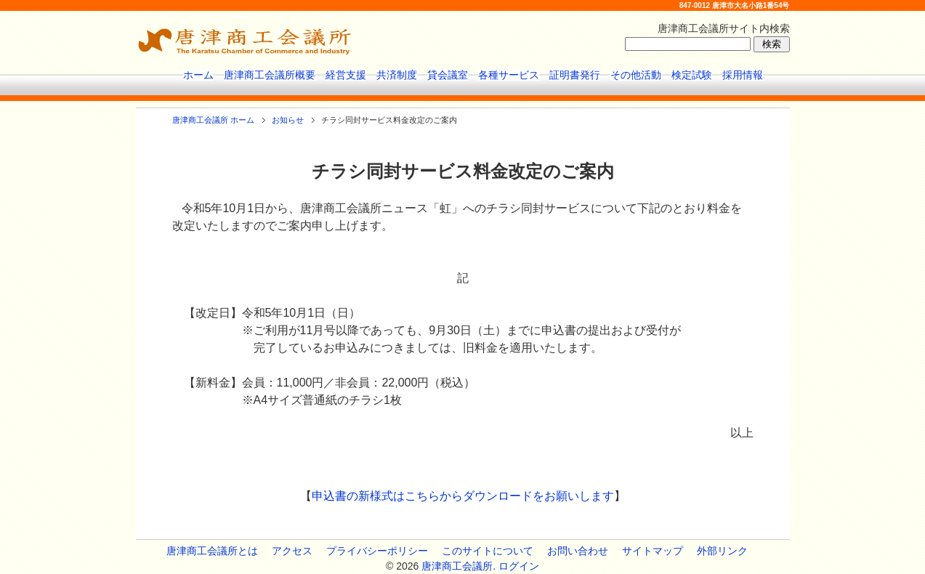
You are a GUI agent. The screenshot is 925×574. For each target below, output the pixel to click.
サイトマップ (652, 551)
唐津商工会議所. (458, 566)
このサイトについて (487, 551)
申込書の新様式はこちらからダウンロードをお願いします (463, 496)
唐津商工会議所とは (212, 551)
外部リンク (722, 551)
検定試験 (691, 75)
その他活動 (635, 75)
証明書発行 (574, 75)
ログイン (518, 566)
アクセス (292, 551)
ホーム (198, 75)
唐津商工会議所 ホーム (213, 120)
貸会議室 (447, 75)
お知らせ (288, 120)
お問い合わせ (577, 551)
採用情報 (742, 75)
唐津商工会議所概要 (269, 75)
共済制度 (396, 75)
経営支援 (346, 75)
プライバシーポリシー (377, 551)
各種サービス (508, 75)
